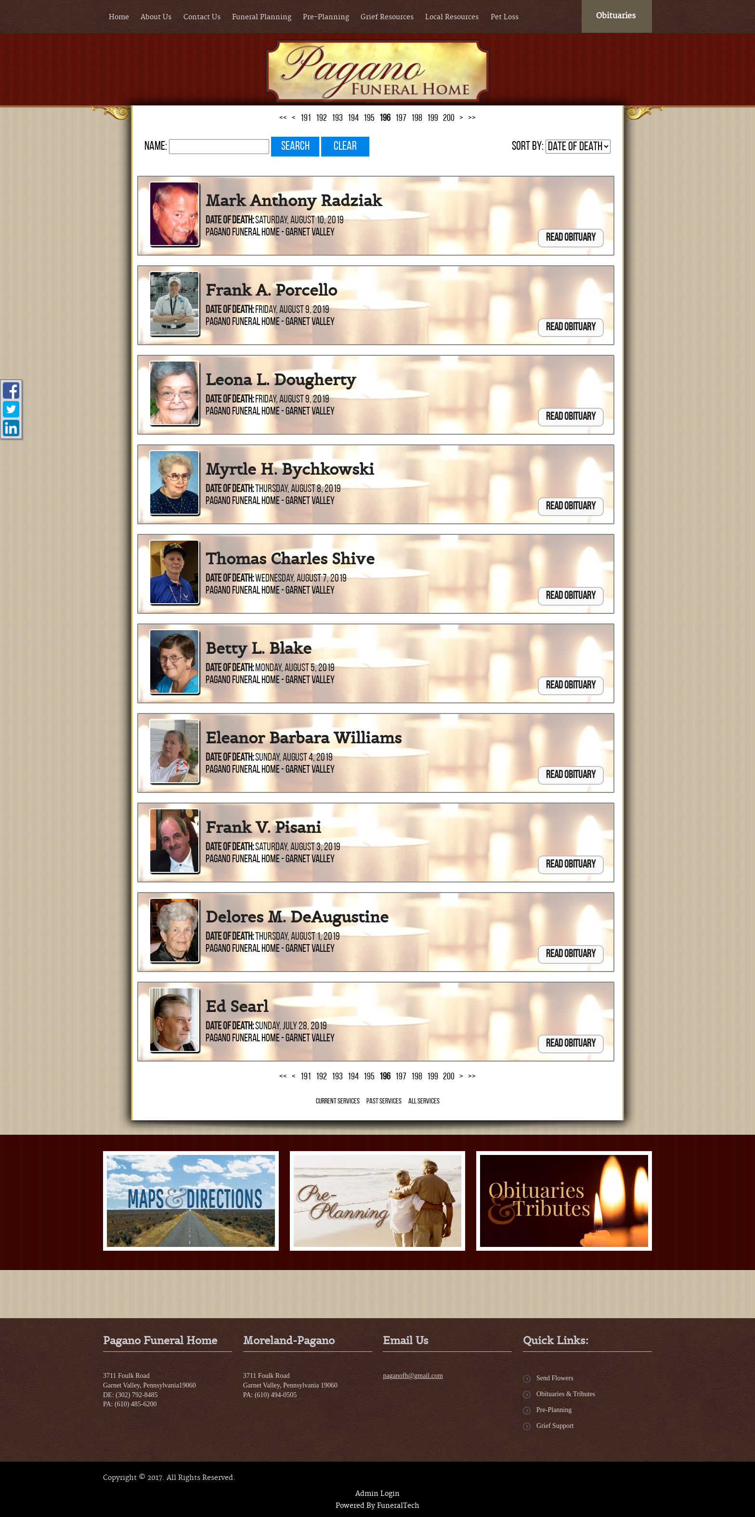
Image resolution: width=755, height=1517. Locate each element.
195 (369, 118)
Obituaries (616, 16)
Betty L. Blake (259, 648)
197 (400, 118)
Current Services (338, 1101)
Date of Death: (230, 220)
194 (353, 118)
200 (449, 118)
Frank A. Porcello (271, 290)
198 (416, 118)
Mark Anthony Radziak (294, 201)
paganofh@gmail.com (413, 1375)
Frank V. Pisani (263, 827)
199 (432, 118)
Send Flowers (554, 1378)
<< (283, 118)
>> (472, 118)
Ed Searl (237, 1007)
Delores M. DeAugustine (297, 917)
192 (321, 118)
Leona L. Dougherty (281, 380)
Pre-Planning (554, 1409)
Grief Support (554, 1425)
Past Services (384, 1101)
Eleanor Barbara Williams (304, 738)
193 (337, 118)
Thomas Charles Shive (290, 559)
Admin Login (377, 1494)
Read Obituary (571, 238)
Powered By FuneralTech (377, 1506)
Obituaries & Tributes (565, 1394)
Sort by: (528, 147)
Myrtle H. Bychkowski (290, 469)
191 (305, 118)
